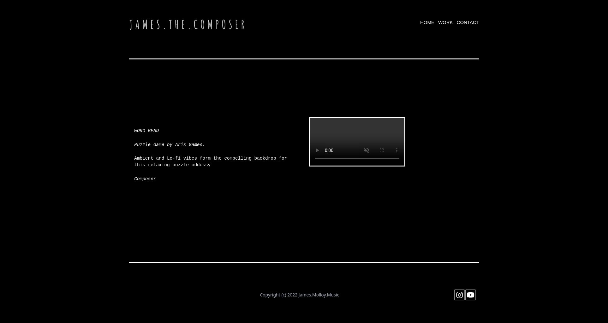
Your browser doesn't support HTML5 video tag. (357, 142)
